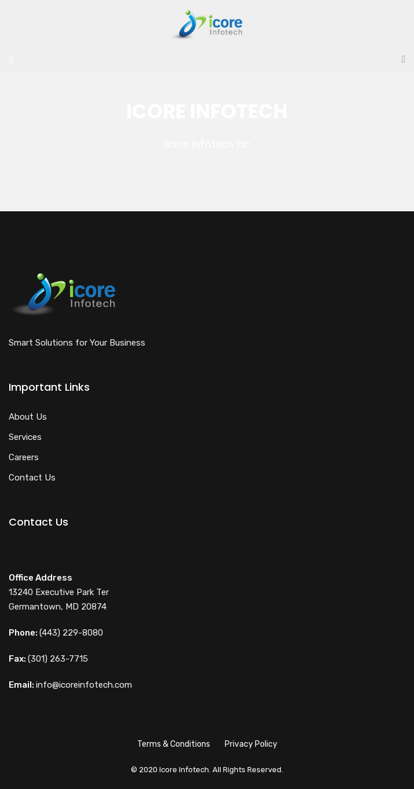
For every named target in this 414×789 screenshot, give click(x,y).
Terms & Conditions (173, 744)
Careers (24, 457)
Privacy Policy (251, 744)
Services (25, 437)
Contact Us (32, 477)
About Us (28, 417)
